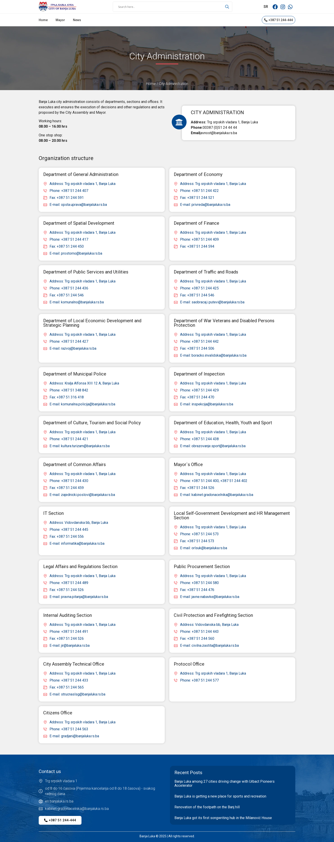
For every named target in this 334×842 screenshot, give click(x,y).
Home (43, 20)
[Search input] (170, 7)
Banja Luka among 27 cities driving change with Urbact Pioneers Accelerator (224, 783)
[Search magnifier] (227, 7)
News (77, 20)
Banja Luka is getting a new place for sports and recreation (220, 796)
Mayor (60, 20)
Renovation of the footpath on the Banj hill (207, 807)
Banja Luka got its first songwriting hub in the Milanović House (223, 818)
